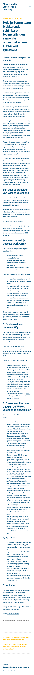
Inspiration (11, 620)
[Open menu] (30, 7)
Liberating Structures (10, 121)
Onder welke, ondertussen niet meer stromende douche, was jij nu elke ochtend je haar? (15, 646)
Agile (6, 620)
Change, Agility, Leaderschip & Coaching (10, 7)
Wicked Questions (13, 614)
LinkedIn (8, 60)
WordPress (14, 671)
